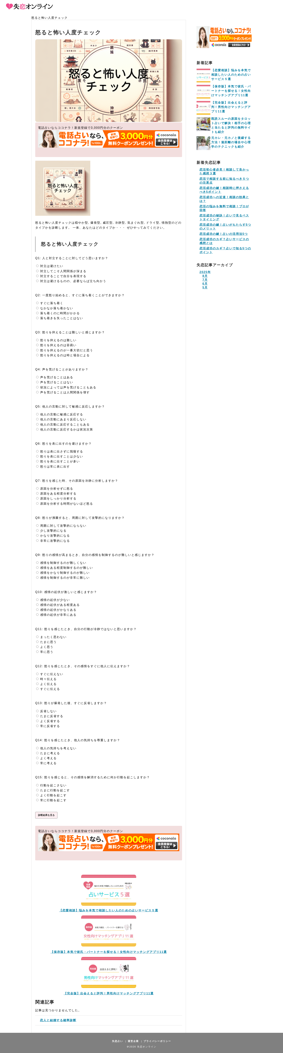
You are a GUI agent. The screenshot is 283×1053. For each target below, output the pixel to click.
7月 (205, 279)
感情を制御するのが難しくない (61, 562)
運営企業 (133, 1041)
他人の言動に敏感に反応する (59, 414)
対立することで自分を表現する (61, 276)
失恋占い (117, 1041)
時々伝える (46, 679)
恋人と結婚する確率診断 (57, 1020)
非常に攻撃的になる (53, 540)
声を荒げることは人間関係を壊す (63, 392)
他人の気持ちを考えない (56, 748)
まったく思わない (51, 637)
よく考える (46, 758)
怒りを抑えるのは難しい (56, 340)
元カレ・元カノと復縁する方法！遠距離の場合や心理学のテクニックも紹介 (231, 142)
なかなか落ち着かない (54, 308)
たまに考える (48, 753)
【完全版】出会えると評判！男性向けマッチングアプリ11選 (109, 993)
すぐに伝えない (49, 674)
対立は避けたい (49, 266)
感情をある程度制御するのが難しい (64, 567)
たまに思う (46, 641)
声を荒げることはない (54, 382)
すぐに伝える (48, 688)
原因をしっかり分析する (56, 498)
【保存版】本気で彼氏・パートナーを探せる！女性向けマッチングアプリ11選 (108, 951)
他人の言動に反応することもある (63, 424)
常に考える (46, 763)
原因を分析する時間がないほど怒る (64, 503)
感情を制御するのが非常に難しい (63, 577)
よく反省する (48, 721)
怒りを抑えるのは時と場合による (63, 355)
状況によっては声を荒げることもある (66, 387)
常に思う (44, 651)
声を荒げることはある (54, 377)
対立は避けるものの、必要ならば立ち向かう (71, 281)
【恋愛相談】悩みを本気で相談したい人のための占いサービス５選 (108, 910)
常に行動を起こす (51, 800)
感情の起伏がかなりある (56, 609)
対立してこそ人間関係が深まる (61, 271)
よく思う (44, 646)
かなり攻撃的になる (53, 535)
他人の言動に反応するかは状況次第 (64, 429)
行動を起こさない (51, 785)
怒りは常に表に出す (53, 466)
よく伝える (46, 684)
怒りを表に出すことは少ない (59, 456)
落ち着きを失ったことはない (59, 318)
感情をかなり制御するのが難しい (63, 572)
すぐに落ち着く (49, 303)
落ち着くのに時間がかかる (58, 313)
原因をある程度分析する (56, 493)
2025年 (205, 272)
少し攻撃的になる (51, 530)
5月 (205, 287)
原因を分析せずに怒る (54, 488)
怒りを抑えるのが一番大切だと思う (64, 350)
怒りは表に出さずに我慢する (59, 451)
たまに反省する (49, 716)
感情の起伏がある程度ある (58, 604)
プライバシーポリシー (157, 1041)
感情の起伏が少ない (53, 599)
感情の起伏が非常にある (56, 614)
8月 (205, 275)
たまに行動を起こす (53, 790)
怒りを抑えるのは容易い (56, 345)
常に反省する (48, 726)
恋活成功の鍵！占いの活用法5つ (223, 233)
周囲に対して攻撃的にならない (61, 525)
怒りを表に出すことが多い (58, 461)
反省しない (46, 711)
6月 (205, 283)
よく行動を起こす (51, 795)
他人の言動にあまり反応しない (61, 419)
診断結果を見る (46, 815)
